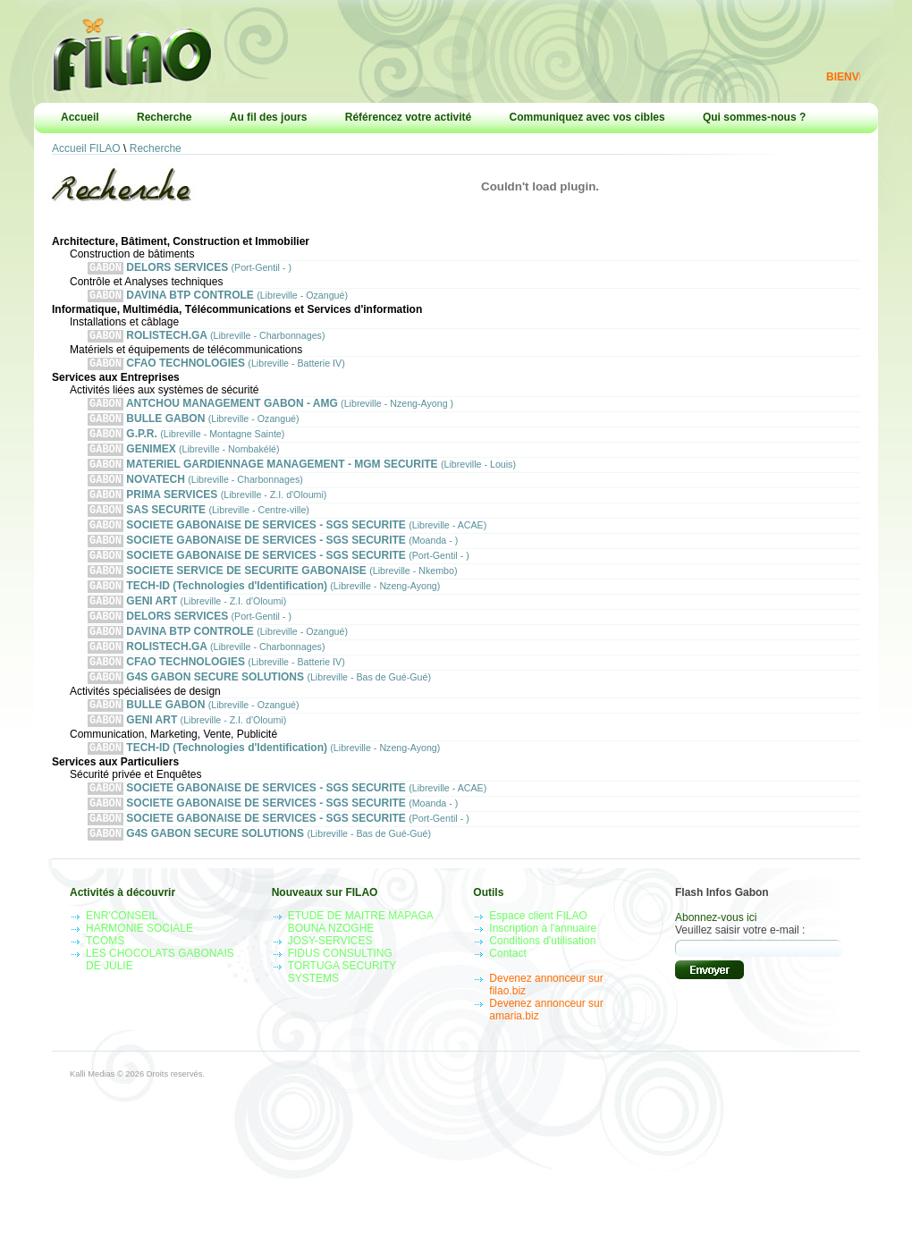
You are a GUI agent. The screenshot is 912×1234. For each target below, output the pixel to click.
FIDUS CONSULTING (340, 1007)
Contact (507, 1007)
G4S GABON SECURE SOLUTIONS (259, 717)
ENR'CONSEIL (121, 969)
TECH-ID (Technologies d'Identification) (264, 615)
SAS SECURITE (198, 530)
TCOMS (105, 994)
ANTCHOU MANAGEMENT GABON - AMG (270, 411)
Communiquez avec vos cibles (587, 117)
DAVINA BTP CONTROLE (218, 298)
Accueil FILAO (86, 148)
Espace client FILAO (538, 969)
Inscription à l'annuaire (542, 982)
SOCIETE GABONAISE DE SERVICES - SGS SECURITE (287, 547)
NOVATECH (195, 496)
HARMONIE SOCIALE (139, 982)
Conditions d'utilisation (542, 994)
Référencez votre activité (408, 117)
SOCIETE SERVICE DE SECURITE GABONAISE (273, 598)
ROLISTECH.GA (206, 340)
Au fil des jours (269, 117)
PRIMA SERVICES (207, 513)
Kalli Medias (92, 1127)
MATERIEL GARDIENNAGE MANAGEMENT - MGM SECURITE (302, 479)
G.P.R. (186, 445)
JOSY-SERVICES (330, 994)
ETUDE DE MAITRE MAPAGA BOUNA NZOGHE (360, 975)
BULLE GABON (194, 428)
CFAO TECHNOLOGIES (216, 369)
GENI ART (187, 632)
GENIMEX (184, 462)
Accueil (80, 117)
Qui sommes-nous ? (754, 117)
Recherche (164, 117)
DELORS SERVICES (189, 268)
